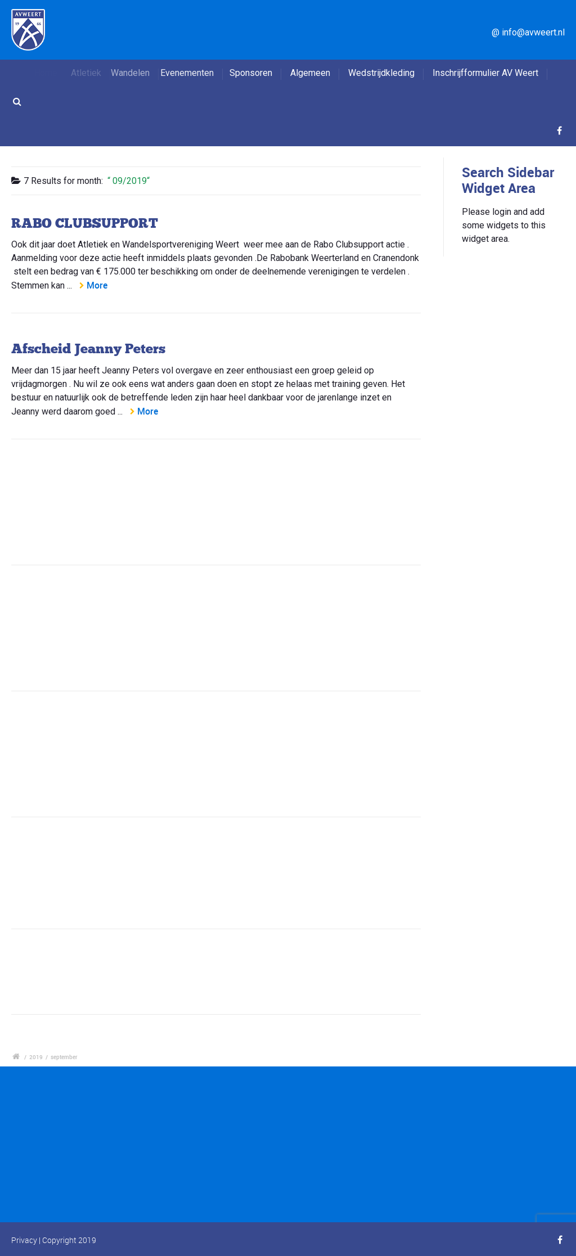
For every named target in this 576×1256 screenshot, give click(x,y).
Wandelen (139, 72)
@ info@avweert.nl (528, 32)
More (97, 285)
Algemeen (310, 72)
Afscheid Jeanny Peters (88, 348)
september (64, 1057)
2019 (36, 1057)
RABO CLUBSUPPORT (84, 223)
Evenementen (195, 72)
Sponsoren (253, 72)
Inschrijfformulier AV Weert (485, 72)
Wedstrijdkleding (381, 72)
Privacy (24, 1240)
